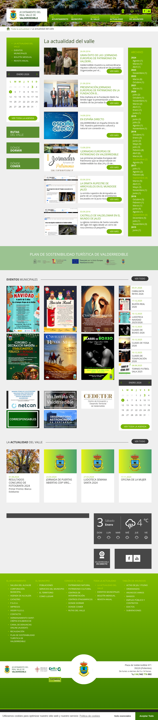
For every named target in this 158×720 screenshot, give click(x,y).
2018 (133, 131)
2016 (133, 196)
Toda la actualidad (20, 28)
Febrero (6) (138, 174)
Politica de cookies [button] (89, 716)
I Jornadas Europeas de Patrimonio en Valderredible (99, 153)
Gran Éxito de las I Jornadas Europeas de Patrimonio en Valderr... (98, 58)
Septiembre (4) (140, 177)
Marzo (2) (137, 103)
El (60, 18)
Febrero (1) (138, 202)
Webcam (123, 11)
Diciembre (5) (139, 217)
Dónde (16, 149)
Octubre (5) (138, 199)
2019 (133, 116)
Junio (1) (137, 113)
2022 (133, 76)
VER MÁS (114, 71)
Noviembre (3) (140, 224)
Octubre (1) (138, 82)
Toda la (116, 18)
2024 (133, 57)
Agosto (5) (138, 162)
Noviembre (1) (140, 73)
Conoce (95, 18)
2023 (133, 69)
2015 (133, 227)
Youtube (149, 11)
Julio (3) (136, 122)
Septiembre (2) (140, 159)
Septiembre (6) (140, 214)
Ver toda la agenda (23, 118)
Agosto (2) (138, 171)
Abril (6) (136, 153)
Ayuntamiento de (26, 15)
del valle (17, 133)
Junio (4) (137, 208)
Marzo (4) (137, 156)
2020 (133, 91)
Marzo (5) (137, 180)
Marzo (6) (137, 79)
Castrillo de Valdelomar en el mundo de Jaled (100, 217)
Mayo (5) (137, 143)
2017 (133, 165)
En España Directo (92, 119)
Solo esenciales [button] (122, 716)
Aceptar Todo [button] (146, 716)
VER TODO (140, 278)
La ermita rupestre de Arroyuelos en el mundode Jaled (98, 186)
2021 (133, 85)
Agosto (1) (138, 60)
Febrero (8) (138, 150)
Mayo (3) (137, 187)
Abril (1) (136, 66)
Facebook (145, 11)
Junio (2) (137, 119)
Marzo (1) (137, 63)
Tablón (136, 18)
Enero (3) (137, 137)
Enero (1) (137, 109)
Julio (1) (136, 168)
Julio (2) (136, 94)
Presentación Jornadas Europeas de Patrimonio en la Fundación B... (100, 90)
